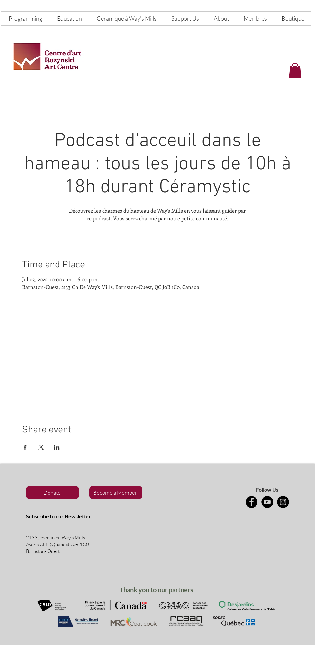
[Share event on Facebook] (25, 447)
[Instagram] (283, 502)
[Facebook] (251, 502)
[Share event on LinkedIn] (57, 447)
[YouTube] (267, 502)
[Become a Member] (115, 492)
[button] (295, 70)
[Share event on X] (41, 447)
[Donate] (52, 492)
